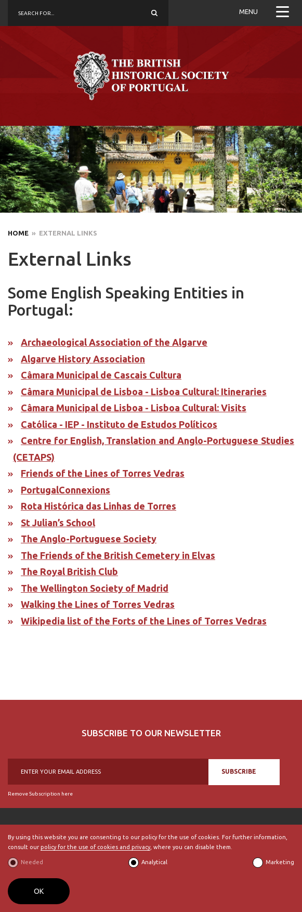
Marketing (280, 862)
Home (18, 233)
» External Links (63, 233)
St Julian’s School (58, 522)
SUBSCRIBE (238, 771)
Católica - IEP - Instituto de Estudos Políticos (119, 424)
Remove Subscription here (40, 794)
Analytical (154, 862)
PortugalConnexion (63, 490)
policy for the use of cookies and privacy (95, 847)
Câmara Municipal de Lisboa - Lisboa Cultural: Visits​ (133, 407)
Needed (32, 862)
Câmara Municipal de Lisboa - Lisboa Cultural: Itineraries (144, 391)
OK (39, 891)
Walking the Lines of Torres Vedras (98, 604)
